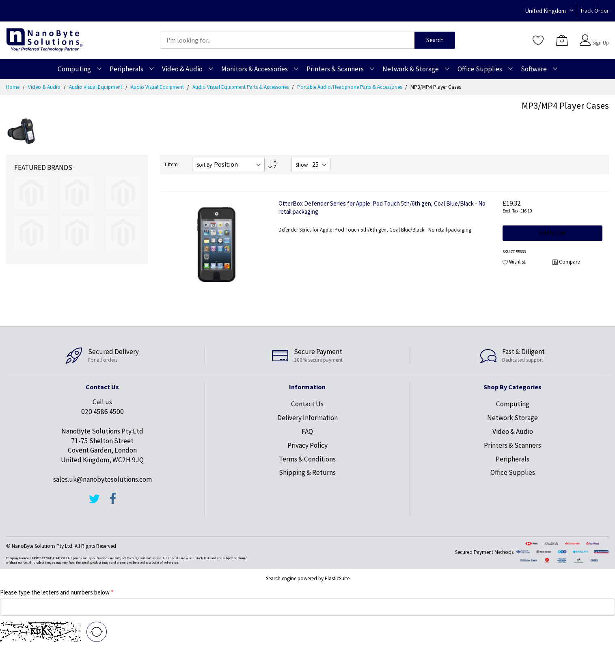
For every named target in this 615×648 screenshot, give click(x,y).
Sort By (204, 164)
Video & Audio (45, 87)
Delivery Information (307, 417)
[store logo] (44, 40)
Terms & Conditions (307, 459)
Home (13, 87)
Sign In (599, 36)
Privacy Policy (307, 445)
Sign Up (600, 42)
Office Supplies (512, 472)
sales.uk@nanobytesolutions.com (102, 479)
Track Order (594, 10)
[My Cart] (562, 40)
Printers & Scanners (512, 445)
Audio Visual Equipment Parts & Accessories (241, 87)
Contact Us (307, 403)
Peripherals (512, 459)
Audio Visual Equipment (96, 87)
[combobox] (287, 40)
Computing (512, 403)
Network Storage (512, 417)
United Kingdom (545, 11)
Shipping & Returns (307, 472)
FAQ (307, 431)
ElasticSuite (337, 578)
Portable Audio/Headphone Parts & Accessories (350, 87)
